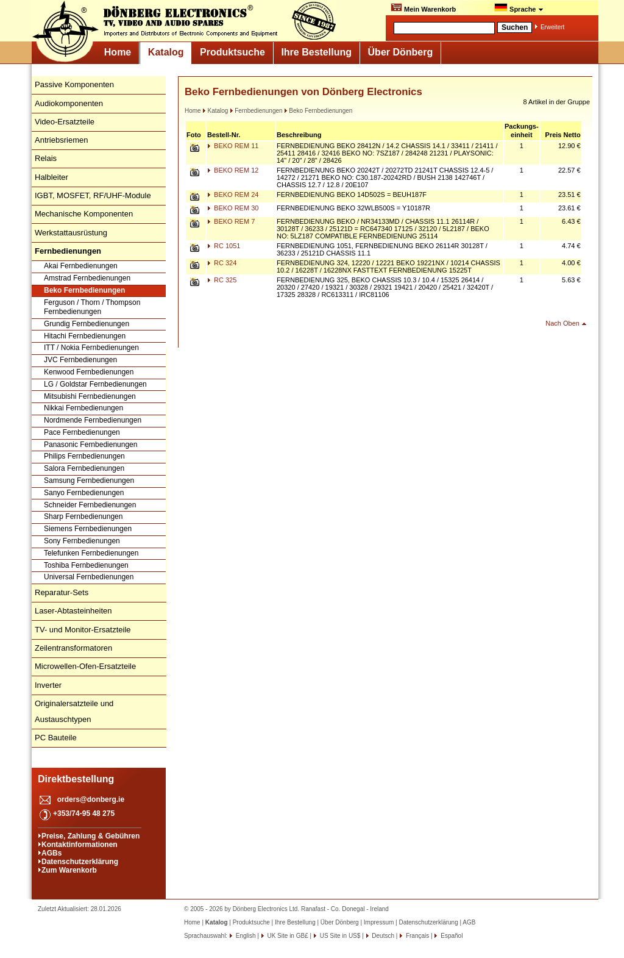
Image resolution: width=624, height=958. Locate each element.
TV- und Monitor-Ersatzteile (83, 629)
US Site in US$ (340, 935)
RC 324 (221, 262)
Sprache (519, 8)
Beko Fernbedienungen (84, 290)
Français (416, 935)
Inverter (48, 685)
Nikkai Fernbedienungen (83, 408)
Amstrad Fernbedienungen (87, 278)
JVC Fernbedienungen (80, 360)
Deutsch (382, 935)
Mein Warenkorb (423, 8)
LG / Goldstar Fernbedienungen (95, 384)
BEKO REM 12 (232, 170)
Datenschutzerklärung (79, 861)
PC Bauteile (56, 737)
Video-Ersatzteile (64, 121)
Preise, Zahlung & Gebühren (90, 836)
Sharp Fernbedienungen (83, 516)
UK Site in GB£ (288, 935)
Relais (46, 158)
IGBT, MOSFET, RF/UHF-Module (93, 195)
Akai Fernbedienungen (81, 266)
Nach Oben (562, 323)
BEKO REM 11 (232, 145)
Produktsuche (232, 52)
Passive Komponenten (74, 84)
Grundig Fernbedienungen (86, 324)
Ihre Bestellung (316, 52)
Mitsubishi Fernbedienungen (90, 396)
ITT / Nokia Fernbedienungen (91, 347)
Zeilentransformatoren (73, 647)
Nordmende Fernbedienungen (92, 420)
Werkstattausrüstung (71, 232)
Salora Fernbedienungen (84, 468)
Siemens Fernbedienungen (88, 528)
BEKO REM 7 (231, 221)
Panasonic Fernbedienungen (90, 444)
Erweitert (552, 27)
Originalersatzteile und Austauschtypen (74, 711)
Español (451, 935)
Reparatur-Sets (61, 592)
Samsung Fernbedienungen (89, 480)
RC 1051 (223, 245)
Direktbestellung (76, 779)
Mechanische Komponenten (84, 213)
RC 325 (221, 280)
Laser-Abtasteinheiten (73, 610)
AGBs (51, 853)
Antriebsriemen (61, 140)
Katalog (166, 52)
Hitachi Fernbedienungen (85, 336)
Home (117, 52)
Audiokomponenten (69, 103)
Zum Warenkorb (69, 870)
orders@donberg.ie (90, 799)
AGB (469, 922)
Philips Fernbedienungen (84, 456)
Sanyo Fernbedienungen (84, 492)
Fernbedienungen (256, 110)
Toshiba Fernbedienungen (86, 565)
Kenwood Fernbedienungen (88, 372)
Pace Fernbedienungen (82, 432)
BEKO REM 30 (232, 208)
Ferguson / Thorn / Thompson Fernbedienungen (92, 307)
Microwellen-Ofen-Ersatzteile (85, 666)
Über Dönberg (400, 52)
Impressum (379, 922)
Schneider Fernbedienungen (90, 505)
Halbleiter (51, 177)
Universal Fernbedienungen (88, 577)
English (245, 935)
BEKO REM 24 (232, 194)
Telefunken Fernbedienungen (91, 553)
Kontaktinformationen (79, 844)
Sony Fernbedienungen (82, 541)
